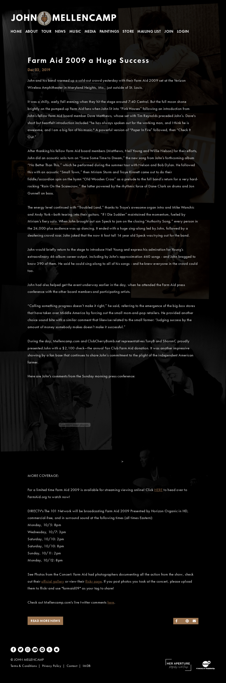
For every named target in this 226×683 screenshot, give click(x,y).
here (110, 602)
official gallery (52, 581)
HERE (158, 489)
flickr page (93, 581)
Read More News (45, 621)
